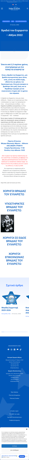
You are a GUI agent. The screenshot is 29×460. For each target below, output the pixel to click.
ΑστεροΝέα (5, 313)
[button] (26, 429)
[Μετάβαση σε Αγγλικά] (13, 4)
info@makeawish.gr (14, 367)
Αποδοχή (14, 446)
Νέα (9, 313)
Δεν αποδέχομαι (14, 450)
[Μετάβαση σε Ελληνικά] (15, 4)
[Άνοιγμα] (2, 8)
